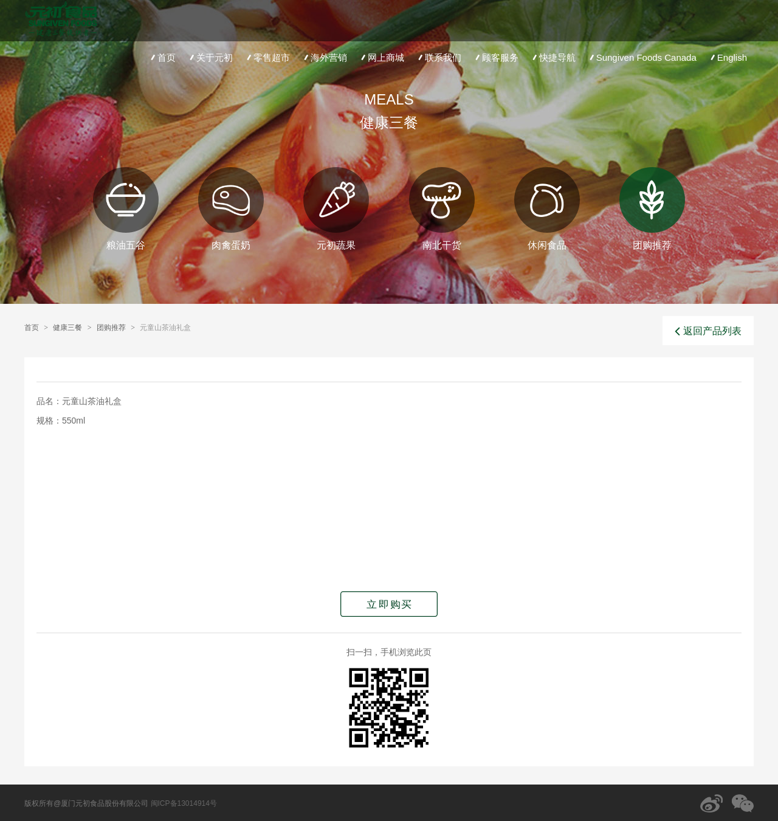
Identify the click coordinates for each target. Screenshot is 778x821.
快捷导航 (553, 57)
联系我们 (438, 57)
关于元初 (210, 57)
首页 (162, 57)
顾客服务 (495, 57)
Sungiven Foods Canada (642, 57)
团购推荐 (111, 327)
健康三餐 (67, 327)
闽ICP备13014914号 (184, 803)
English (727, 57)
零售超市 (267, 57)
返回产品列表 (708, 331)
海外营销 (324, 57)
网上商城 (381, 57)
